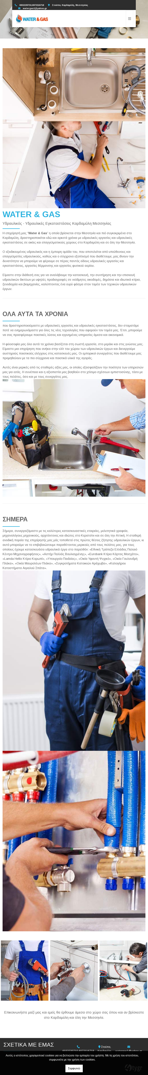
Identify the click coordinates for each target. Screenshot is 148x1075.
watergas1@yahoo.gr (35, 8)
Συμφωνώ (74, 1068)
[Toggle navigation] (129, 18)
